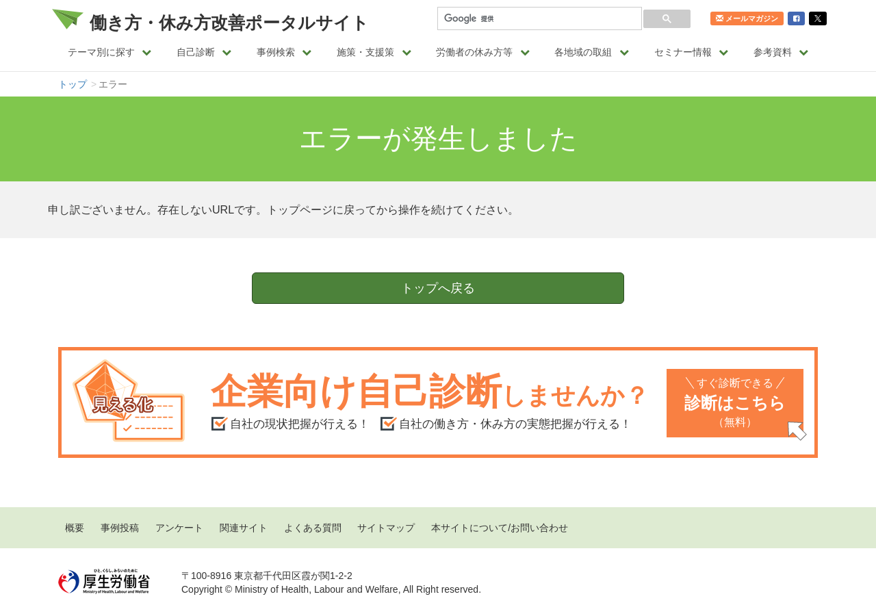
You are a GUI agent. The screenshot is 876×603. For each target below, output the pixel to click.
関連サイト (244, 527)
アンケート (179, 527)
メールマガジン (747, 18)
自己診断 (204, 52)
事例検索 (284, 52)
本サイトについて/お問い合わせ (499, 527)
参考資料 (781, 52)
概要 (74, 527)
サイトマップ (386, 527)
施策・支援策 (374, 52)
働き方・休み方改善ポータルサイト (229, 22)
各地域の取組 (591, 52)
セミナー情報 (691, 52)
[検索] (538, 19)
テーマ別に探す (110, 52)
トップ (72, 84)
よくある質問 (313, 527)
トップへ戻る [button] (438, 288)
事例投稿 (120, 527)
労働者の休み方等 (483, 52)
